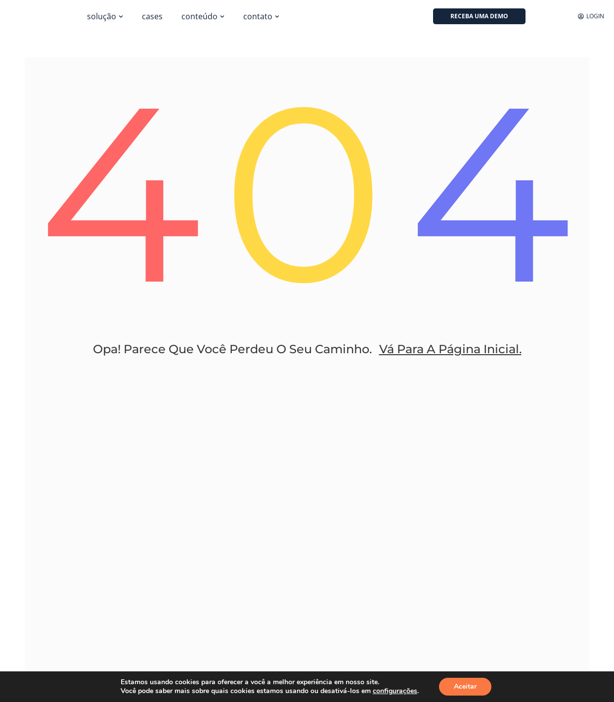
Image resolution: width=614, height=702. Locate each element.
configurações (395, 691)
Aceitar (465, 686)
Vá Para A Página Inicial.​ (450, 349)
